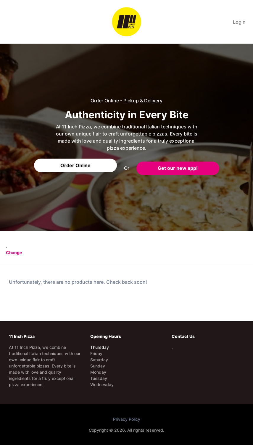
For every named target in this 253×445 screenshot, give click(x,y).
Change (14, 252)
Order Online (75, 165)
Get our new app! (178, 168)
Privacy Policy (126, 419)
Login (239, 22)
